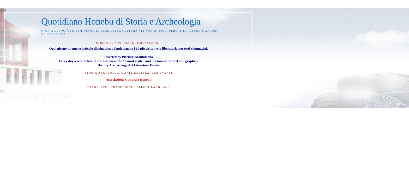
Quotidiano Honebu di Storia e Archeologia (121, 21)
